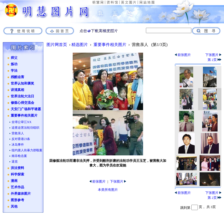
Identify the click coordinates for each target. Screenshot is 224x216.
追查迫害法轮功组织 (25, 127)
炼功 (14, 64)
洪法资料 (17, 168)
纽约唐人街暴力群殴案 (27, 150)
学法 (14, 70)
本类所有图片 (108, 190)
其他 (14, 206)
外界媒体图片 (21, 193)
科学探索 (17, 174)
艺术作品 (17, 187)
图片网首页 (56, 44)
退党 (15, 161)
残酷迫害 (17, 77)
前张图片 (97, 181)
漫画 (14, 181)
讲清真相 (17, 90)
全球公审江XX (21, 122)
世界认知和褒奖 (22, 83)
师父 (14, 58)
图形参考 (17, 200)
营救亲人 (18, 133)
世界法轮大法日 (22, 96)
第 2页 (214, 60)
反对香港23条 (21, 139)
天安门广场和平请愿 (26, 109)
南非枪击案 (19, 156)
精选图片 (79, 44)
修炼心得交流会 (22, 103)
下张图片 (118, 181)
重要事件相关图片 (24, 115)
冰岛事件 (18, 144)
